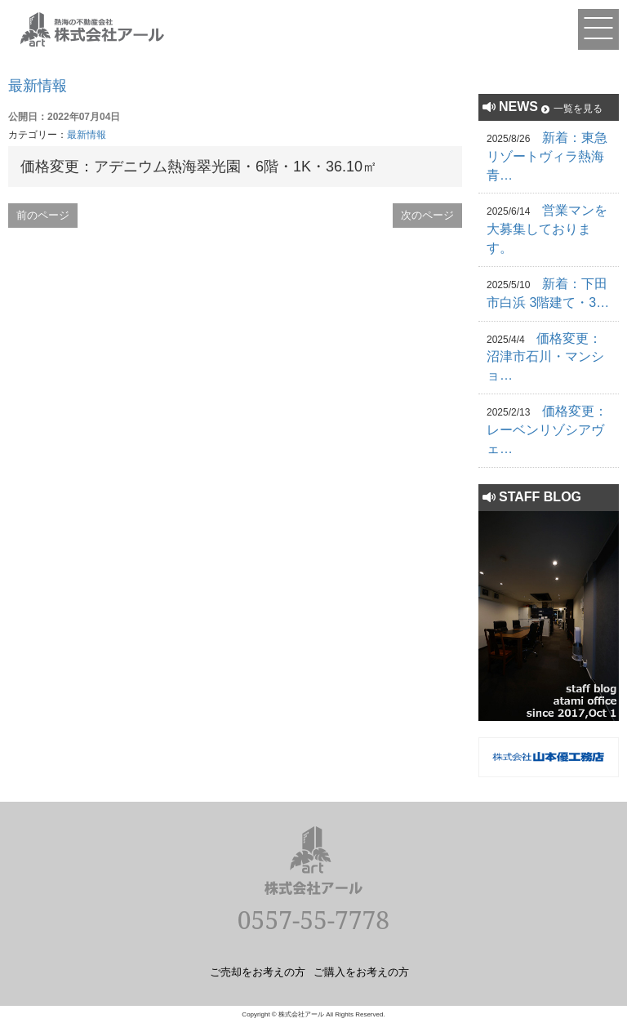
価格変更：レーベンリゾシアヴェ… (547, 430)
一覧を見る (578, 108)
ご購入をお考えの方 (361, 971)
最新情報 (37, 86)
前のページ (42, 215)
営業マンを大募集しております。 (547, 229)
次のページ (427, 215)
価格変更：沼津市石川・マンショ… (545, 357)
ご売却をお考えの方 (257, 971)
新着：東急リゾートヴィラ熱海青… (547, 156)
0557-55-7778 (313, 919)
